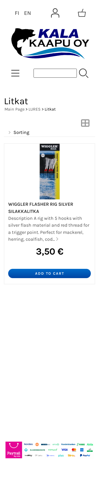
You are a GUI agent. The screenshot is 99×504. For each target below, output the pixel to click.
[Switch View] (85, 124)
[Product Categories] (15, 73)
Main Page (14, 109)
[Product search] (55, 73)
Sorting (18, 132)
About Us (18, 335)
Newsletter (20, 322)
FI (17, 13)
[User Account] (55, 13)
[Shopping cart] (82, 13)
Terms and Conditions (35, 360)
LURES (35, 109)
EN (27, 13)
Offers (14, 309)
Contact (17, 347)
